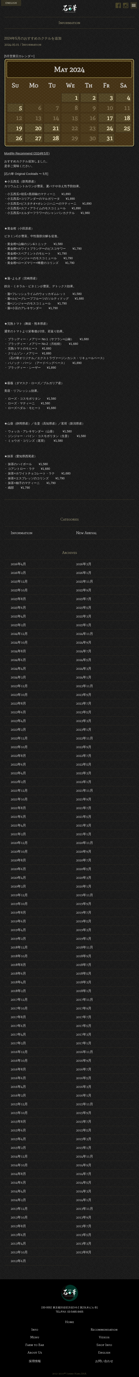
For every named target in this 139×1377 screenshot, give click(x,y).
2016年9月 (83, 1061)
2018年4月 (18, 982)
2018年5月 (83, 973)
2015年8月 (18, 1121)
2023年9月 (83, 695)
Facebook (118, 5)
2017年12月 (19, 1000)
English (104, 1352)
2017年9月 (83, 1008)
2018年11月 (84, 947)
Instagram (125, 5)
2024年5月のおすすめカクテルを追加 (33, 38)
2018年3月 (83, 982)
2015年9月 (83, 1113)
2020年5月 (83, 869)
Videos (104, 1337)
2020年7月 (83, 860)
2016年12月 (19, 1052)
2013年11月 (84, 1209)
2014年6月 (18, 1182)
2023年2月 (18, 729)
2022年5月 (83, 764)
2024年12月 (19, 634)
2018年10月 (19, 956)
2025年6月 (18, 608)
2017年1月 (83, 1043)
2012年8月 (83, 1252)
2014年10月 (19, 1165)
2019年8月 (18, 912)
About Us (35, 1352)
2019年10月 (19, 904)
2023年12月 (19, 686)
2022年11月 (84, 738)
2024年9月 (83, 642)
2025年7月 (83, 599)
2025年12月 (19, 581)
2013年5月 (83, 1235)
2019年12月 (19, 895)
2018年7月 (83, 965)
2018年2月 (18, 991)
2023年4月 (18, 721)
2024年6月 (18, 660)
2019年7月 (83, 912)
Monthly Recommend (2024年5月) (27, 153)
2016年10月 (19, 1061)
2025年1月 (83, 625)
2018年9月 (83, 956)
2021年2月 (18, 834)
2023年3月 (83, 721)
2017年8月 (18, 1017)
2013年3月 (83, 1243)
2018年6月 (18, 973)
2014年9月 (83, 1165)
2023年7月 (83, 703)
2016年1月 (83, 1095)
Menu (133, 5)
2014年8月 (18, 1174)
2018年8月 (18, 965)
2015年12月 (19, 1104)
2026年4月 (18, 564)
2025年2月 (18, 625)
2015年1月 (83, 1148)
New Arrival (86, 533)
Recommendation (104, 1329)
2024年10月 (19, 642)
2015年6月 (18, 1130)
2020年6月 (18, 869)
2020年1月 (83, 886)
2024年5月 (83, 660)
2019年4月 (18, 930)
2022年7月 (83, 756)
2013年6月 (18, 1235)
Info (34, 1329)
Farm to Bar (34, 1345)
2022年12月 (19, 738)
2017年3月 (83, 1034)
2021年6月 (18, 817)
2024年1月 (83, 677)
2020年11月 (84, 843)
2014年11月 (84, 1156)
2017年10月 (19, 1008)
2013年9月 (83, 1217)
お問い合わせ (104, 1361)
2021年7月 (83, 808)
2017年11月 (84, 1000)
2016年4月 (18, 1087)
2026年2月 (18, 573)
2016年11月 (84, 1052)
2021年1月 (83, 834)
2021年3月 (83, 825)
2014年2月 (18, 1200)
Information (31, 44)
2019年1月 (83, 939)
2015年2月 (18, 1148)
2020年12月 (19, 843)
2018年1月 (83, 991)
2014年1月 (83, 1200)
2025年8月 (18, 599)
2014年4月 (18, 1191)
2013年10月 (19, 1217)
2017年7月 (83, 1017)
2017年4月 (18, 1034)
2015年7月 (83, 1121)
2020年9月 (83, 851)
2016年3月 (83, 1087)
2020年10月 (19, 851)
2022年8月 (18, 756)
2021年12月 (19, 790)
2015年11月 (84, 1104)
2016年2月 (18, 1095)
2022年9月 (83, 747)
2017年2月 (18, 1043)
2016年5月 (83, 1078)
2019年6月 (18, 921)
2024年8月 (18, 651)
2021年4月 (18, 825)
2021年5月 (83, 817)
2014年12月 (19, 1156)
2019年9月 (83, 904)
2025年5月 (83, 608)
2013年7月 (83, 1226)
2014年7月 (83, 1174)
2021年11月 (84, 790)
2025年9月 (83, 590)
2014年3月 (83, 1191)
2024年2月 (18, 677)
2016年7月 (83, 1069)
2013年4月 (18, 1243)
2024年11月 (84, 634)
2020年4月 (18, 878)
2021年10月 (19, 799)
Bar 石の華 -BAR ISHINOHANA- (69, 8)
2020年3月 (83, 878)
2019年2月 (18, 939)
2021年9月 (83, 799)
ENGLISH (11, 2)
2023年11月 (84, 686)
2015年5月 (83, 1130)
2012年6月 (18, 1261)
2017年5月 (83, 1026)
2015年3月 (83, 1139)
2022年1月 (83, 782)
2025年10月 (19, 590)
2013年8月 (18, 1226)
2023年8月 (18, 703)
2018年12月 (19, 947)
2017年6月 (18, 1026)
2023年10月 (19, 695)
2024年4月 (18, 669)
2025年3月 (83, 616)
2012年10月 (19, 1252)
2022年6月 (18, 764)
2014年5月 (83, 1182)
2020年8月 (18, 860)
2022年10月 (19, 747)
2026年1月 (83, 573)
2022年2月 (18, 782)
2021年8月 (18, 808)
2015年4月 (18, 1139)
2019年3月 (83, 930)
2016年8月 (18, 1069)
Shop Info (104, 1345)
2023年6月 (18, 712)
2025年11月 (84, 581)
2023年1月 (83, 729)
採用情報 (35, 1361)
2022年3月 (83, 773)
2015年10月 (19, 1113)
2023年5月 (83, 712)
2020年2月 (18, 886)
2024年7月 (83, 651)
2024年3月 (83, 669)
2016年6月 (18, 1078)
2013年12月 (19, 1209)
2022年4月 (18, 773)
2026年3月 (83, 564)
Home (69, 1322)
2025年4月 (18, 616)
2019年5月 (83, 921)
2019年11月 (84, 895)
